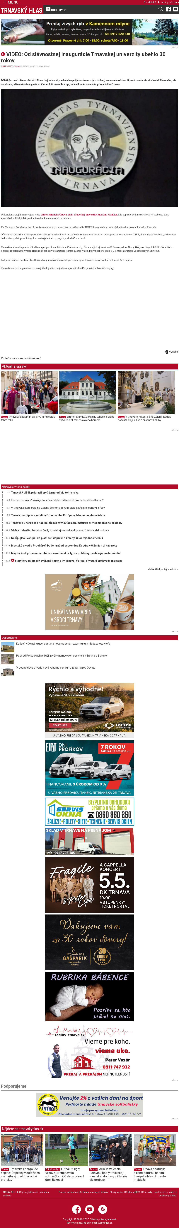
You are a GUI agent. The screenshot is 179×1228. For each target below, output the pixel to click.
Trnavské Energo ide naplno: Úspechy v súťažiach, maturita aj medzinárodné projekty (66, 523)
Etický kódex (117, 1192)
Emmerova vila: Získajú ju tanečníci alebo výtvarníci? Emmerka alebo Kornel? (86, 418)
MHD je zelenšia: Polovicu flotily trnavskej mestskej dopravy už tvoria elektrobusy (60, 530)
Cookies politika (167, 1195)
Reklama (129, 1192)
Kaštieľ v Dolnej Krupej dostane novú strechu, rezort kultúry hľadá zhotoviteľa (63, 643)
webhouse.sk (105, 1222)
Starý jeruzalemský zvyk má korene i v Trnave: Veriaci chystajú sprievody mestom (66, 560)
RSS (138, 1192)
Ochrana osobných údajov (94, 1192)
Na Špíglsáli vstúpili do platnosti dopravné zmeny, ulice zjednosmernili (57, 538)
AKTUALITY (7, 66)
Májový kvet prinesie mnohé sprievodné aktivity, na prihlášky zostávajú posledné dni (65, 553)
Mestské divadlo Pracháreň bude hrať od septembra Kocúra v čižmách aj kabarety (64, 545)
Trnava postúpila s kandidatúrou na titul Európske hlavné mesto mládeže (58, 515)
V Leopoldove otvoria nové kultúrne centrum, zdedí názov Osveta (55, 667)
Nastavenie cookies (164, 1192)
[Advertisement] (32, 458)
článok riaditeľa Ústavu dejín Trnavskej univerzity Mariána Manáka (79, 214)
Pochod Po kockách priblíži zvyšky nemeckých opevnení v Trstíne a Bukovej (61, 655)
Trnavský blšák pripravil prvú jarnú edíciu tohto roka (45, 492)
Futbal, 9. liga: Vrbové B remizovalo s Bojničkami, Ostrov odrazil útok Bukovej (64, 1174)
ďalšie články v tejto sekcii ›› (163, 569)
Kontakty (147, 1192)
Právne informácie (68, 1192)
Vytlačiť (171, 351)
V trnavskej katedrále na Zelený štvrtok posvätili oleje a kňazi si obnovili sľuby (144, 418)
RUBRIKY (56, 9)
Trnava (17, 66)
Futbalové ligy (53, 1169)
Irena (176, 2)
